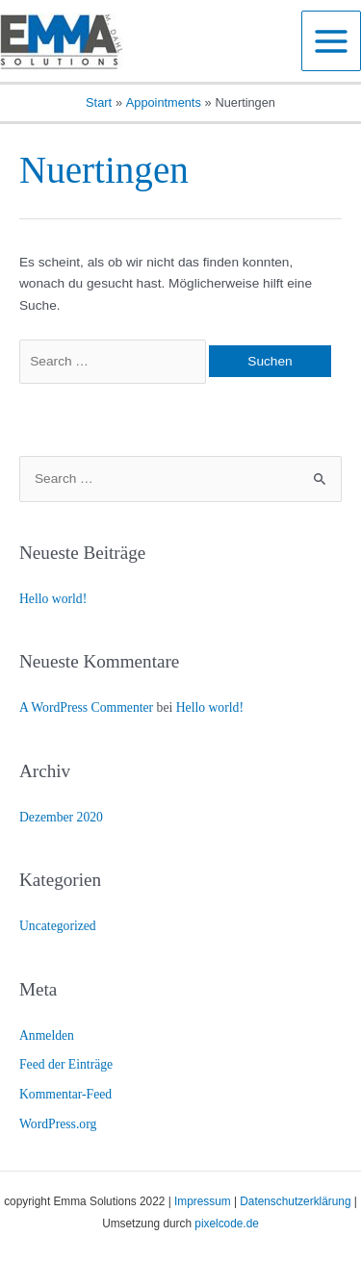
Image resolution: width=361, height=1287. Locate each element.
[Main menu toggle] (331, 41)
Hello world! (53, 599)
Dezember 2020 (61, 817)
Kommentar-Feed (65, 1094)
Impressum (202, 1201)
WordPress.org (57, 1124)
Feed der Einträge (66, 1064)
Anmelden (46, 1035)
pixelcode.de (226, 1223)
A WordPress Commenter (86, 707)
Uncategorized (57, 926)
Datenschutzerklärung (295, 1201)
